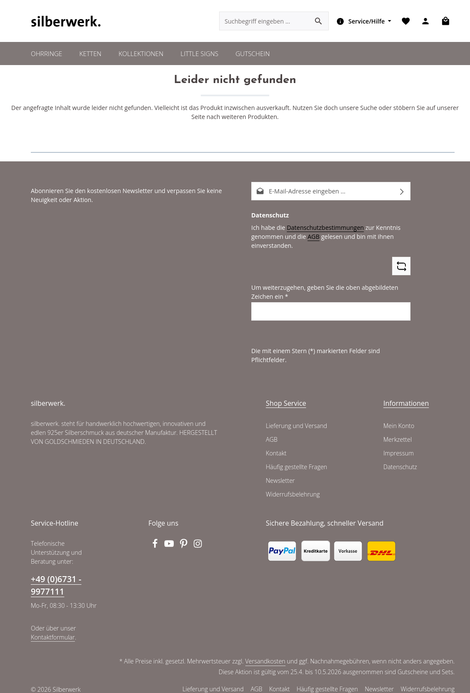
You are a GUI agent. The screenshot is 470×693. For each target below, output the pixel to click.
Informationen (406, 394)
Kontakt (276, 444)
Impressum (398, 444)
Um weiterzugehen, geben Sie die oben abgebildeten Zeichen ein (321, 292)
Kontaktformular (52, 628)
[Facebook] (155, 537)
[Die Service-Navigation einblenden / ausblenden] (362, 21)
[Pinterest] (184, 537)
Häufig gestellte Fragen (297, 458)
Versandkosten (267, 652)
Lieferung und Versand (296, 417)
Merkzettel (397, 431)
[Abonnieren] (402, 191)
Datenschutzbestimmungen (322, 227)
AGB (310, 236)
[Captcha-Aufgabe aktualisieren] (401, 266)
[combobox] (264, 21)
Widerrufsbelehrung (292, 485)
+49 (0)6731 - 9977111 (56, 576)
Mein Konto (399, 417)
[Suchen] (318, 21)
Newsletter (280, 472)
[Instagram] (198, 537)
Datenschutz (400, 458)
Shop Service (286, 394)
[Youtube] (170, 537)
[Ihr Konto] (425, 21)
